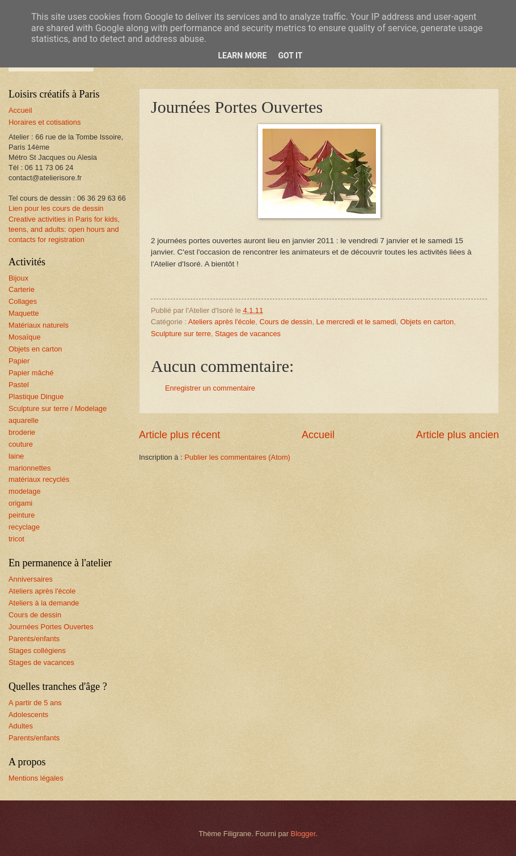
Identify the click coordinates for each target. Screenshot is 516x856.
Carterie (22, 289)
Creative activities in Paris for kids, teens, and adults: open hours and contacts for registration (64, 229)
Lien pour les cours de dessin (56, 208)
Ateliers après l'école (221, 321)
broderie (22, 432)
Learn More (242, 55)
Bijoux (18, 278)
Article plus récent (179, 434)
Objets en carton (427, 321)
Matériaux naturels (39, 325)
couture (21, 444)
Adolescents (28, 714)
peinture (22, 515)
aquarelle (24, 420)
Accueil (318, 434)
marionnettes (29, 468)
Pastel (19, 384)
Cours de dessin (285, 321)
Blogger (303, 833)
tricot (16, 539)
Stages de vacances (248, 333)
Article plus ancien (457, 434)
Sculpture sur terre (181, 333)
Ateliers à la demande (44, 603)
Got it (290, 55)
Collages (23, 301)
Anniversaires (31, 579)
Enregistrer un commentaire (210, 388)
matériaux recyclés (39, 479)
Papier (19, 361)
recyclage (24, 527)
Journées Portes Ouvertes (51, 626)
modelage (25, 491)
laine (16, 456)
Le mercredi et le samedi (356, 321)
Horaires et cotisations (45, 122)
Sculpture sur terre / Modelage (58, 408)
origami (20, 503)
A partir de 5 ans (35, 702)
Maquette (24, 313)
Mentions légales (36, 778)
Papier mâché (31, 372)
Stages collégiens (37, 650)
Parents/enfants (34, 638)
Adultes (21, 726)
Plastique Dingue (36, 396)
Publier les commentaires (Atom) (237, 457)
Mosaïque (25, 337)
